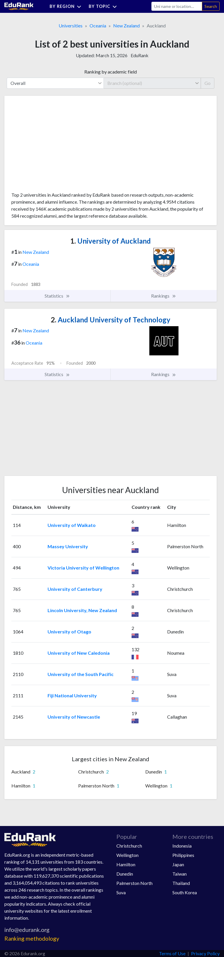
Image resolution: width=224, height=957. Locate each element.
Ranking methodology (31, 938)
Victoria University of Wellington (83, 567)
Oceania (98, 25)
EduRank (139, 55)
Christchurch (129, 845)
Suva (121, 892)
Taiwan (179, 873)
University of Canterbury (75, 589)
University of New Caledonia (79, 653)
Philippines (183, 855)
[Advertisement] (55, 146)
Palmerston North (134, 883)
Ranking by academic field (110, 71)
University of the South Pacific (80, 674)
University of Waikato (72, 525)
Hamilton (125, 864)
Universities (71, 25)
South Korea (184, 892)
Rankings (163, 296)
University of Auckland (110, 241)
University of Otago (69, 631)
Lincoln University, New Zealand (82, 610)
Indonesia (182, 845)
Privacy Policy (205, 953)
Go (207, 83)
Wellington (127, 855)
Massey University (68, 546)
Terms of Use (172, 953)
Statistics (57, 296)
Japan (178, 864)
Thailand (181, 883)
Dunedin (124, 873)
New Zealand (126, 25)
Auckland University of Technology (110, 319)
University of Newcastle (74, 717)
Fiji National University (72, 695)
